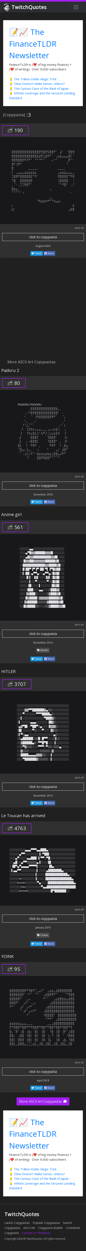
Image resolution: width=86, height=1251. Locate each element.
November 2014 (43, 642)
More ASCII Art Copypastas (43, 1101)
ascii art (79, 228)
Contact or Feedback (36, 1233)
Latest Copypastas (17, 1223)
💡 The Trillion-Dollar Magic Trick (32, 79)
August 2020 (43, 246)
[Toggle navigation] (76, 7)
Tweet (36, 253)
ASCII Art (29, 1228)
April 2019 (43, 1080)
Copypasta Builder (50, 1228)
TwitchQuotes (25, 7)
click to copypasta (43, 237)
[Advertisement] (43, 311)
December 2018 (43, 494)
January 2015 (43, 927)
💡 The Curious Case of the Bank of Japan (39, 88)
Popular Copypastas (46, 1223)
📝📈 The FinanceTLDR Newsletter (33, 43)
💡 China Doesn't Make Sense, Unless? (37, 84)
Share (49, 253)
